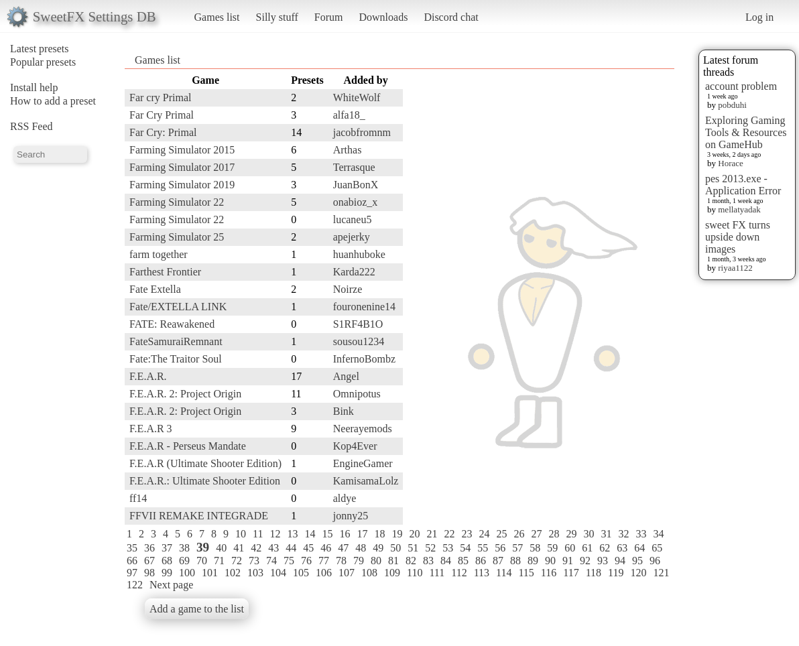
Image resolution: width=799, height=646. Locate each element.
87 (498, 560)
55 (482, 548)
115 (526, 572)
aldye (345, 498)
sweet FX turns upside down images (737, 237)
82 (411, 560)
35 (132, 548)
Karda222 (354, 271)
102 (233, 572)
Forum (328, 17)
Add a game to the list (196, 609)
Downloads (383, 17)
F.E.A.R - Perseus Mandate (187, 446)
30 (588, 533)
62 (604, 548)
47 (343, 548)
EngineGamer (363, 463)
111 (436, 572)
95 (637, 560)
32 (623, 533)
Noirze (348, 289)
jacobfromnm (362, 132)
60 (569, 548)
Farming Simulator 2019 (182, 184)
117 (570, 572)
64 (639, 548)
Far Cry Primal (161, 115)
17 (362, 533)
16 (344, 533)
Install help (34, 87)
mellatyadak (739, 209)
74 (271, 560)
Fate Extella (155, 289)
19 (396, 533)
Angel (346, 376)
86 (480, 560)
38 (184, 548)
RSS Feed (31, 126)
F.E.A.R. (148, 376)
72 (236, 560)
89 (533, 560)
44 (291, 548)
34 (658, 533)
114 (503, 572)
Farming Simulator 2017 (182, 167)
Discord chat (451, 17)
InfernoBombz (364, 359)
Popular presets (43, 62)
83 (428, 560)
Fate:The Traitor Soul (175, 359)
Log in (759, 17)
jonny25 (350, 515)
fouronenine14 (364, 306)
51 (413, 548)
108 (369, 572)
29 (571, 533)
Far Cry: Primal (162, 132)
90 (550, 560)
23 (466, 533)
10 (240, 533)
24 (484, 533)
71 (219, 560)
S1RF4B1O (358, 324)
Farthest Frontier (165, 271)
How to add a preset (53, 101)
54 (465, 548)
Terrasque (354, 167)
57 (517, 548)
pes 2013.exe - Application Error (743, 184)
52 (430, 548)
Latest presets (39, 48)
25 (501, 533)
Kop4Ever (355, 446)
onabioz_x (355, 202)
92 (585, 560)
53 (447, 548)
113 (481, 572)
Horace (730, 163)
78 (341, 560)
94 (620, 560)
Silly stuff (277, 17)
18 (379, 533)
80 (376, 560)
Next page (171, 584)
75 (289, 560)
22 (449, 533)
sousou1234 (358, 341)
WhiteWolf (357, 97)
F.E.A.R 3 (150, 428)
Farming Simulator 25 (176, 237)
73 (254, 560)
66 (132, 560)
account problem (741, 86)
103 (255, 572)
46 (325, 548)
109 (392, 572)
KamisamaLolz (366, 481)
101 (210, 572)
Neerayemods (362, 428)
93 (602, 560)
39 (202, 547)
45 (308, 548)
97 (132, 572)
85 (463, 560)
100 (187, 572)
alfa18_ (349, 115)
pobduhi (732, 105)
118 (593, 572)
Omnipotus (357, 393)
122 (135, 584)
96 (655, 560)
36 (149, 548)
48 (360, 548)
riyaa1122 (735, 268)
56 (500, 548)
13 (292, 533)
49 (378, 548)
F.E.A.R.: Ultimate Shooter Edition (204, 481)
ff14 (138, 498)
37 (167, 548)
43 (273, 548)
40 (221, 548)
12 (274, 533)
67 (149, 560)
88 (515, 560)
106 (324, 572)
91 (567, 560)
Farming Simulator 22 (176, 202)
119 (615, 572)
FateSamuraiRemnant (176, 341)
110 (414, 572)
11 (258, 533)
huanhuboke (359, 254)
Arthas (347, 149)
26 (518, 533)
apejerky (351, 237)
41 (238, 548)
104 (278, 572)
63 (622, 548)
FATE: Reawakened (171, 324)
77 (323, 560)
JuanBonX (356, 184)
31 (606, 533)
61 (587, 548)
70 (201, 560)
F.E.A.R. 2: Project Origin (185, 393)
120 (638, 572)
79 (358, 560)
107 (347, 572)
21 (431, 533)
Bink (343, 411)
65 (657, 548)
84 (445, 560)
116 (548, 572)
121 (661, 572)
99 (167, 572)
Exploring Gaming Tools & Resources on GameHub (746, 132)
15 (327, 533)
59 (552, 548)
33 (640, 533)
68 (167, 560)
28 (553, 533)
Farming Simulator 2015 (182, 149)
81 (393, 560)
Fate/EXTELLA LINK (178, 306)
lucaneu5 (352, 219)
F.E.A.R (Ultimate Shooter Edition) (205, 463)
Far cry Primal (160, 97)
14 (309, 533)
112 (459, 572)
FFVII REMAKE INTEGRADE (198, 515)
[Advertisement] (620, 273)
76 (306, 560)
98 (149, 572)
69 (184, 560)
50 (395, 548)
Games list (217, 17)
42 (256, 548)
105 (301, 572)
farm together (158, 254)
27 (536, 533)
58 (535, 548)
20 (414, 533)
